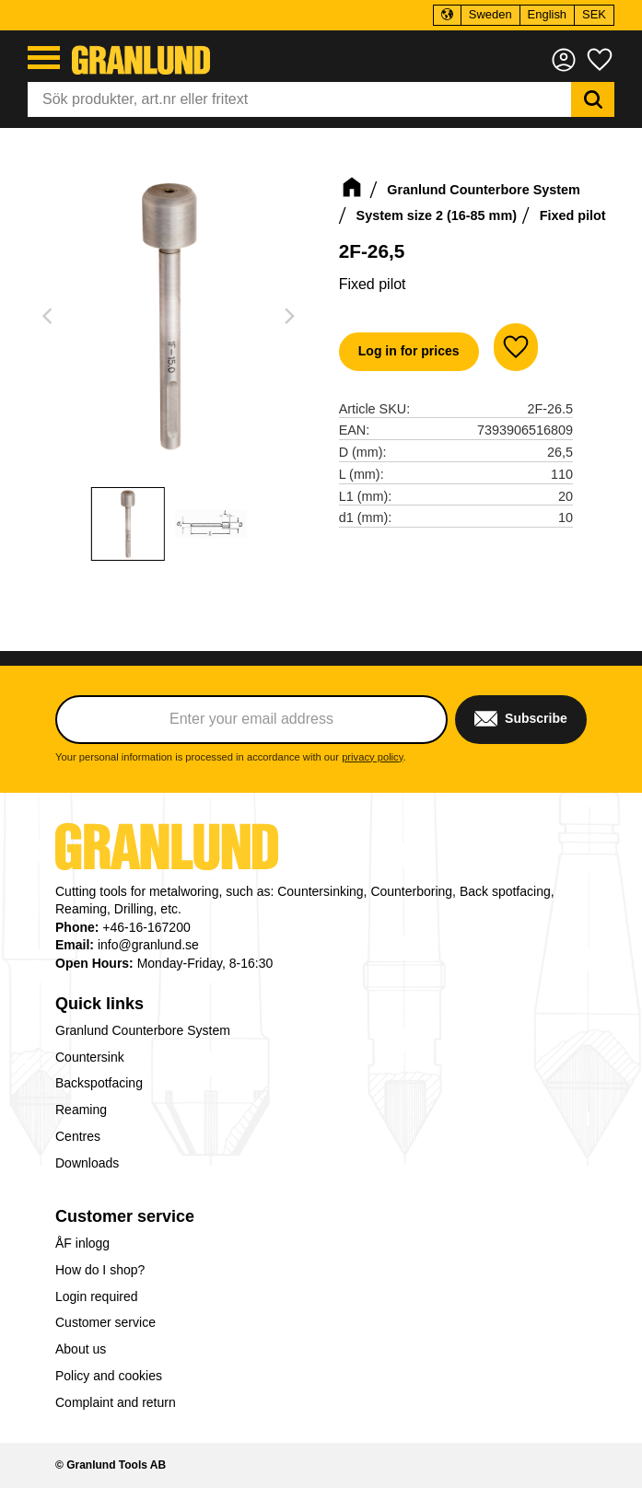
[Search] (592, 99)
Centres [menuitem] (77, 1136)
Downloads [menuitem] (87, 1163)
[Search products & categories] (299, 99)
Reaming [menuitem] (81, 1109)
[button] (44, 57)
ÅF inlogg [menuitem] (82, 1243)
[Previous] (49, 316)
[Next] (289, 316)
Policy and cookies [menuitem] (108, 1375)
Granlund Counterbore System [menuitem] (142, 1030)
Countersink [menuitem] (89, 1057)
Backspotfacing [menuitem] (99, 1082)
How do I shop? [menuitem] (100, 1269)
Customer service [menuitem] (124, 1216)
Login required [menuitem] (96, 1296)
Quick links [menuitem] (99, 1003)
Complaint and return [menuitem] (115, 1402)
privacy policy (372, 756)
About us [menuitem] (80, 1349)
